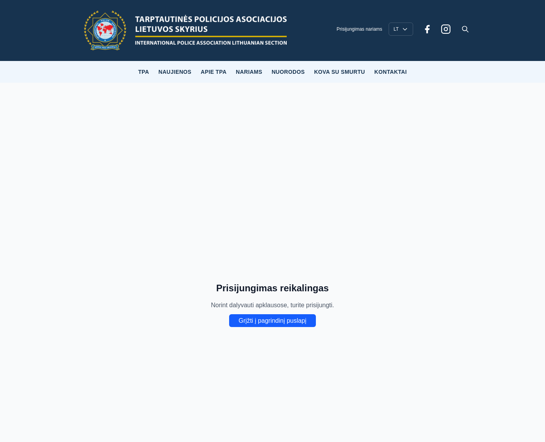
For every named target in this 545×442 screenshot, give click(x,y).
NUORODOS (288, 72)
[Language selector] (401, 29)
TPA (143, 72)
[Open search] (465, 29)
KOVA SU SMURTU (339, 72)
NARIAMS (249, 72)
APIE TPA (213, 72)
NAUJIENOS (174, 72)
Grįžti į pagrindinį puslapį (272, 320)
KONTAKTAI (390, 72)
